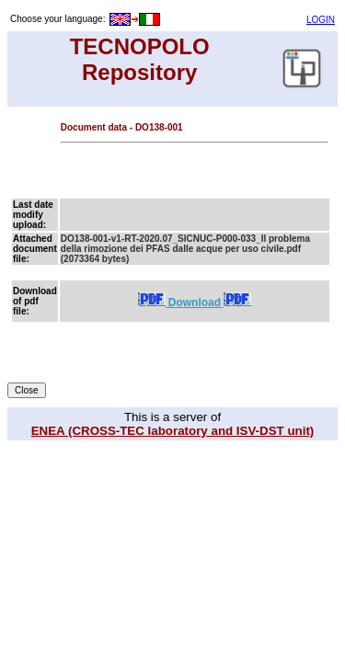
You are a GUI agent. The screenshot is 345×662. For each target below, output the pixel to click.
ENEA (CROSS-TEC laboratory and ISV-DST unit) (173, 431)
